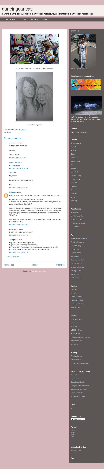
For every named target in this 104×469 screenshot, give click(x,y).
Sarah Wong (75, 179)
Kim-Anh (74, 168)
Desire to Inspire (76, 297)
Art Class (22, 19)
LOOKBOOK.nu (76, 330)
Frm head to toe (76, 356)
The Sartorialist (76, 341)
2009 (72, 432)
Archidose (74, 212)
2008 (72, 434)
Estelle (73, 150)
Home (34, 265)
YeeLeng (74, 201)
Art (10, 132)
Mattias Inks (75, 274)
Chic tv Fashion (76, 319)
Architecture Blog (77, 219)
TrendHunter (75, 307)
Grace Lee (74, 158)
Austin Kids (75, 378)
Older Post (60, 265)
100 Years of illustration (79, 238)
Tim (10, 173)
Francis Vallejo (76, 253)
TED (72, 408)
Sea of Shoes (75, 333)
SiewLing (74, 186)
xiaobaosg (74, 344)
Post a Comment (13, 257)
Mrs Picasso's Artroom (79, 389)
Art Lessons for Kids (78, 396)
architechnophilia (77, 216)
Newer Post (9, 265)
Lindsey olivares (76, 263)
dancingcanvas (17, 8)
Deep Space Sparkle (78, 382)
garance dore (75, 323)
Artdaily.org (75, 249)
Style (45, 19)
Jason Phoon (75, 161)
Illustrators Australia (78, 260)
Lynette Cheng (76, 175)
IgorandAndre (76, 256)
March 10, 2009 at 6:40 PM (18, 224)
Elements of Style (77, 300)
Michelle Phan (76, 360)
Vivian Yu (74, 197)
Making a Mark (76, 271)
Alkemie (74, 289)
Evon (73, 154)
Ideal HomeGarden (77, 304)
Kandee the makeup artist (80, 363)
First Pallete (75, 375)
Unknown (12, 192)
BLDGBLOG (75, 227)
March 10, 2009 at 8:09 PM (18, 252)
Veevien (74, 193)
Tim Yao (74, 190)
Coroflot (74, 293)
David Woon (75, 147)
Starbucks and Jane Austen (80, 337)
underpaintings (76, 278)
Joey (72, 165)
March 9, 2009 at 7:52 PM (18, 158)
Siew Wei (74, 183)
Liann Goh (74, 172)
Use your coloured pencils (80, 386)
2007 (72, 436)
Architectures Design (78, 223)
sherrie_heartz (76, 451)
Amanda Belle (76, 143)
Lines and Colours (77, 267)
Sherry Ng (13, 162)
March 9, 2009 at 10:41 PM (18, 168)
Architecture (10, 19)
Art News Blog (76, 246)
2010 (72, 431)
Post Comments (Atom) (39, 271)
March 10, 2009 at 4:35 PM (18, 187)
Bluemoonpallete (77, 393)
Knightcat (74, 326)
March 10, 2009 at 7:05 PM (18, 235)
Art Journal (34, 19)
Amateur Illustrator (77, 242)
